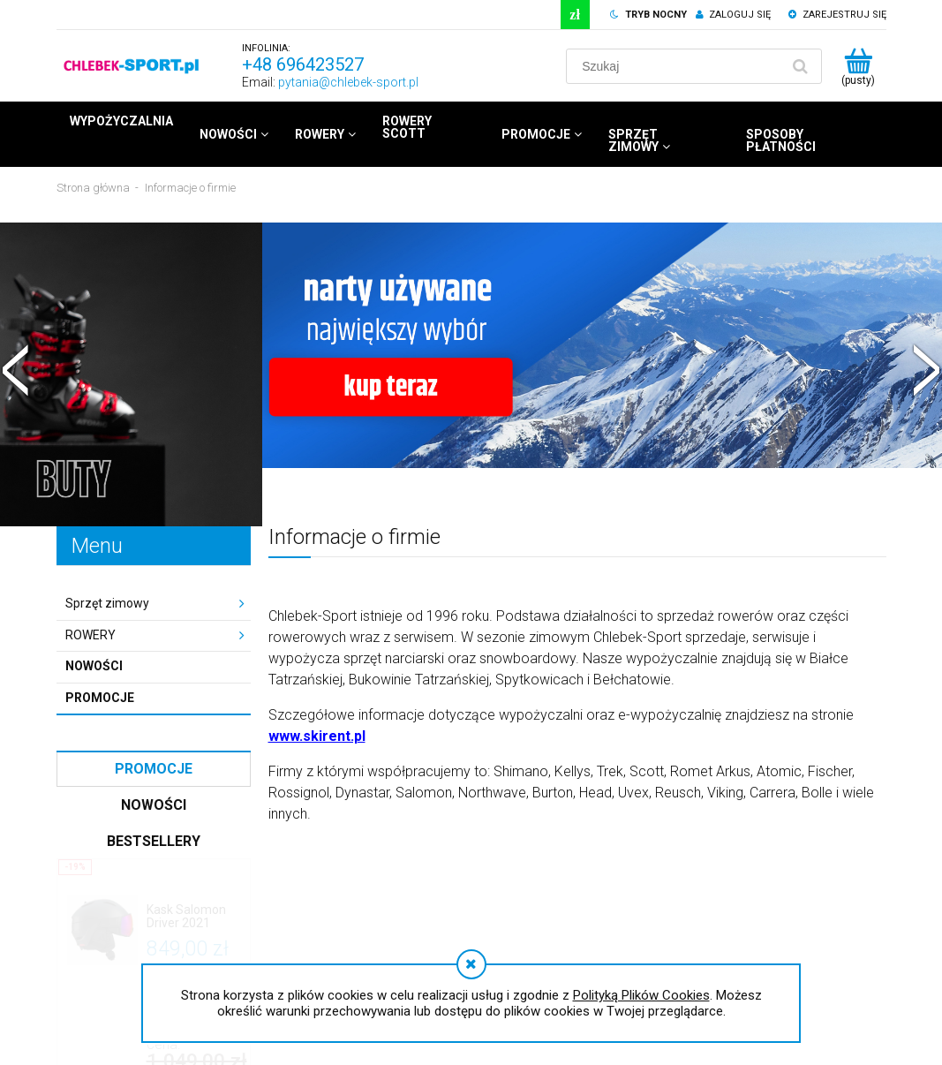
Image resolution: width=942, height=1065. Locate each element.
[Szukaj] (800, 66)
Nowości (94, 666)
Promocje (99, 698)
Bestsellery (153, 841)
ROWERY (90, 635)
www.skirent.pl (316, 736)
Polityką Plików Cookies (641, 995)
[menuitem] (121, 121)
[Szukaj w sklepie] (676, 66)
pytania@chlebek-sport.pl (348, 82)
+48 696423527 (303, 64)
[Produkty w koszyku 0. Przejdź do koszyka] (858, 66)
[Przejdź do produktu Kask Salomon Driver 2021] (194, 917)
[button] (16, 367)
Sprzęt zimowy (107, 603)
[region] (471, 374)
